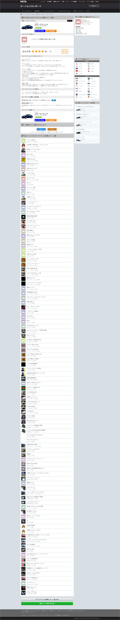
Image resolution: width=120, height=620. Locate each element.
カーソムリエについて (35, 610)
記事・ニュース (65, 1)
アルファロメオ (80, 94)
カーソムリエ (82, 1)
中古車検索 (49, 1)
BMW (90, 78)
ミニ (78, 88)
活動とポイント (53, 610)
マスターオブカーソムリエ (64, 11)
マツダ (90, 66)
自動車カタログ (56, 1)
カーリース (43, 1)
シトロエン (91, 81)
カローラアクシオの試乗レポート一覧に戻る (47, 599)
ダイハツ (79, 71)
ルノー (90, 88)
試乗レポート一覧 (40, 14)
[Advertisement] (87, 46)
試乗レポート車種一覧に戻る (47, 603)
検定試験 (27, 610)
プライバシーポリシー (45, 615)
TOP (22, 610)
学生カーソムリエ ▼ (78, 11)
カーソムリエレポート (79, 610)
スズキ (90, 68)
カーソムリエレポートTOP (28, 14)
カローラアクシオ (50, 14)
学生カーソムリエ (62, 610)
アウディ (79, 78)
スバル (78, 68)
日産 (90, 64)
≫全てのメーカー (95, 99)
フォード (91, 83)
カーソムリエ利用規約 (56, 615)
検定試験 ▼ (37, 11)
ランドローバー (92, 94)
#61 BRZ (83, 19)
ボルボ (78, 91)
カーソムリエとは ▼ (26, 11)
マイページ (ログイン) (33, 615)
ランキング (23, 615)
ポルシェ (91, 97)
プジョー (79, 97)
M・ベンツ (91, 86)
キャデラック (80, 81)
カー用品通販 (74, 1)
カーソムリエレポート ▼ (49, 11)
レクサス (79, 73)
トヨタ (78, 64)
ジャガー (79, 86)
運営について (45, 610)
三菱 (90, 71)
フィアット (79, 83)
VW (90, 91)
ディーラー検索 (90, 1)
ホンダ (78, 66)
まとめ (87, 11)
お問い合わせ (66, 615)
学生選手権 (70, 610)
